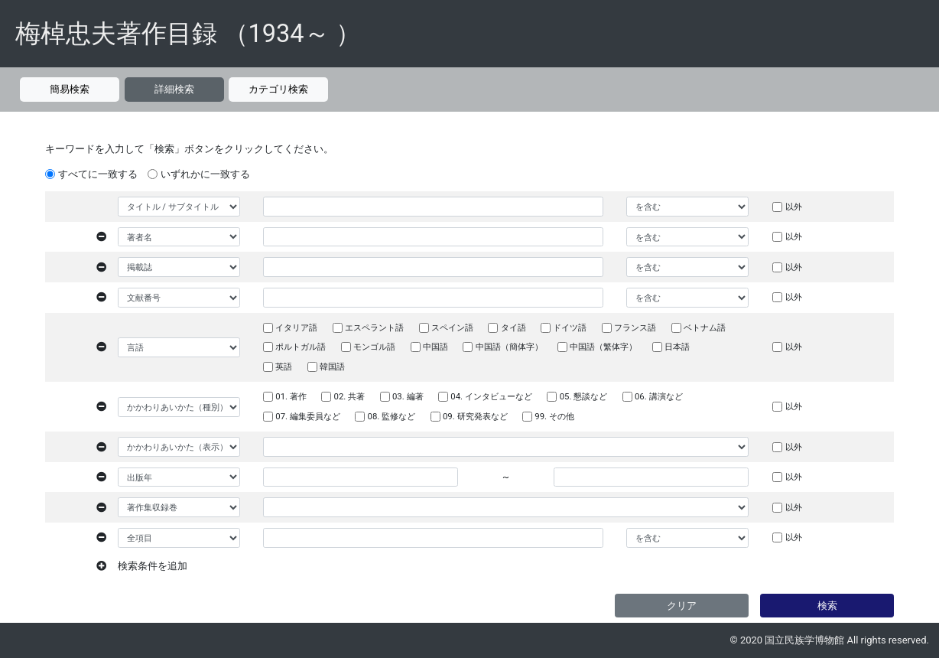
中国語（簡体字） (509, 346)
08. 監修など (392, 416)
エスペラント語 (374, 327)
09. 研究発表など (475, 416)
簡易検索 (69, 89)
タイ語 (513, 327)
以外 (793, 206)
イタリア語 (296, 327)
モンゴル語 (374, 346)
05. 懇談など (584, 396)
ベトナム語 (705, 327)
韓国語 (332, 366)
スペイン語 (452, 327)
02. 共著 (350, 396)
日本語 (677, 346)
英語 (283, 366)
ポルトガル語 (300, 346)
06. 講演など (659, 396)
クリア (682, 605)
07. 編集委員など (307, 416)
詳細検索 (174, 89)
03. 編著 (408, 396)
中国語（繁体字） (603, 346)
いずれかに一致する (205, 174)
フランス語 (635, 327)
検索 (827, 605)
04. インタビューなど (491, 396)
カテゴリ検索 (278, 89)
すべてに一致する (98, 174)
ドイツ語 (569, 327)
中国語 (435, 346)
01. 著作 (291, 396)
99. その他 (554, 416)
